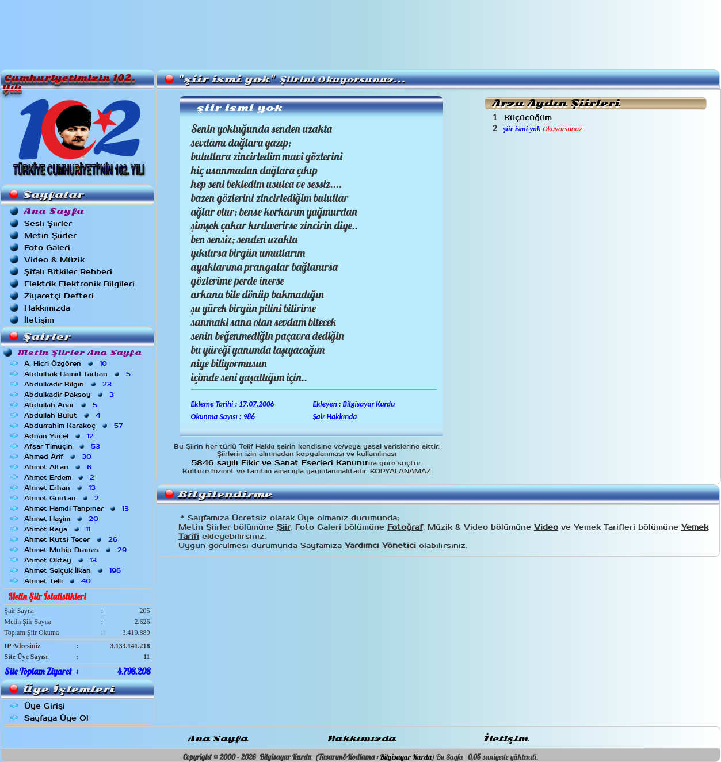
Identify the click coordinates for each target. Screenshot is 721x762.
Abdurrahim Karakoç (74, 426)
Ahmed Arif (59, 457)
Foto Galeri (47, 247)
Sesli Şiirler (48, 223)
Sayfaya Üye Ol (56, 718)
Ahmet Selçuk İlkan (73, 570)
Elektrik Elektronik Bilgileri (79, 284)
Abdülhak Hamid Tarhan (78, 374)
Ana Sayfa (218, 739)
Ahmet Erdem (60, 477)
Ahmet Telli (58, 581)
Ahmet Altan (59, 467)
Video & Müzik (54, 260)
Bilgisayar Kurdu (406, 756)
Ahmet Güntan (62, 498)
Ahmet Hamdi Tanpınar (77, 508)
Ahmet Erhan (61, 488)
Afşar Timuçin (63, 446)
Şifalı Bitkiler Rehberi (68, 272)
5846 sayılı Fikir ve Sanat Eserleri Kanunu (279, 463)
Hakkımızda (47, 308)
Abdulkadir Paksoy (70, 394)
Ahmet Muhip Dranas (76, 550)
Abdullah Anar (62, 405)
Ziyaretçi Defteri (59, 296)
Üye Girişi (44, 706)
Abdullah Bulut (63, 415)
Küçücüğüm (529, 117)
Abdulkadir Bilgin (69, 384)
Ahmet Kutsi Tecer (72, 539)
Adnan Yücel (60, 436)
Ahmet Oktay (61, 560)
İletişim (39, 320)
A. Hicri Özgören (66, 363)
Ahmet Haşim (62, 519)
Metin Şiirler (50, 235)
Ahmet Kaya (58, 529)
